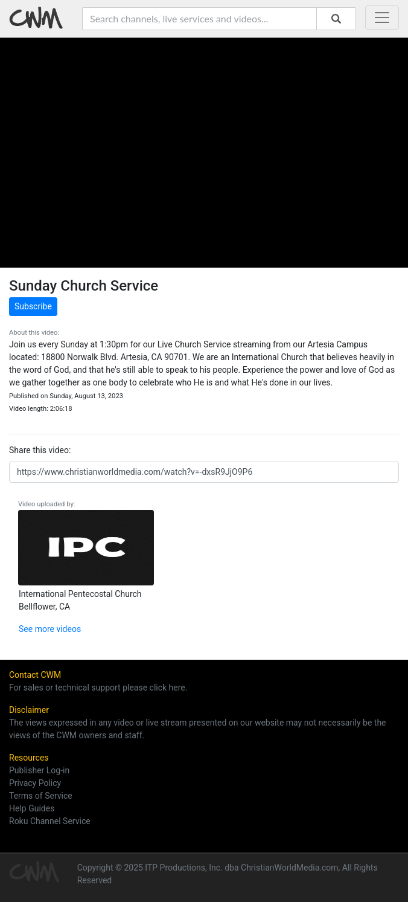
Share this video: (40, 450)
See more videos (50, 629)
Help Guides (31, 808)
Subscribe (33, 306)
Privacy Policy (35, 783)
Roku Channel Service (50, 821)
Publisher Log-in (39, 770)
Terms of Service (40, 796)
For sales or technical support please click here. (98, 687)
